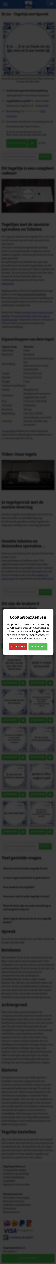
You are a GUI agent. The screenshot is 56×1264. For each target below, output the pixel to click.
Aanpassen (18, 646)
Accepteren (37, 646)
